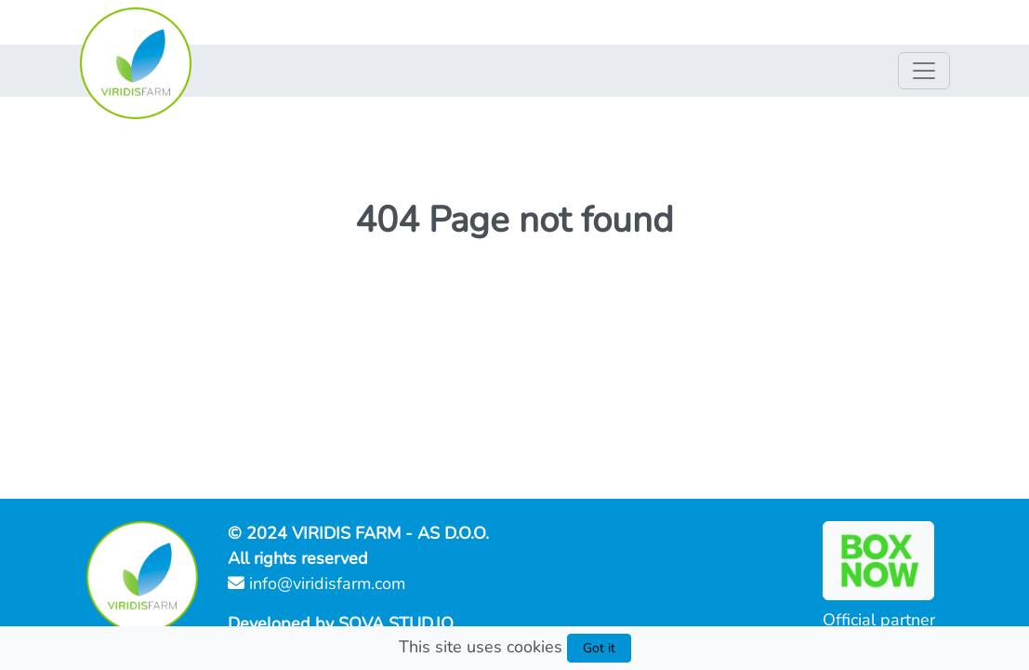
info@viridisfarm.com (316, 583)
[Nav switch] (924, 70)
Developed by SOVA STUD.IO (341, 623)
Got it (599, 648)
